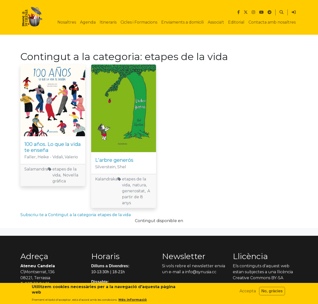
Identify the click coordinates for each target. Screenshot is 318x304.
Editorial (236, 22)
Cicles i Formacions (138, 22)
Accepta (247, 292)
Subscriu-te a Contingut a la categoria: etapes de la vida (75, 214)
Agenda (88, 22)
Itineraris (108, 22)
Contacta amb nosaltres (272, 22)
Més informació (133, 301)
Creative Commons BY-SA (258, 277)
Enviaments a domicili (182, 22)
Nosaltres (66, 22)
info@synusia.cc (200, 272)
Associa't (216, 22)
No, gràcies (272, 292)
